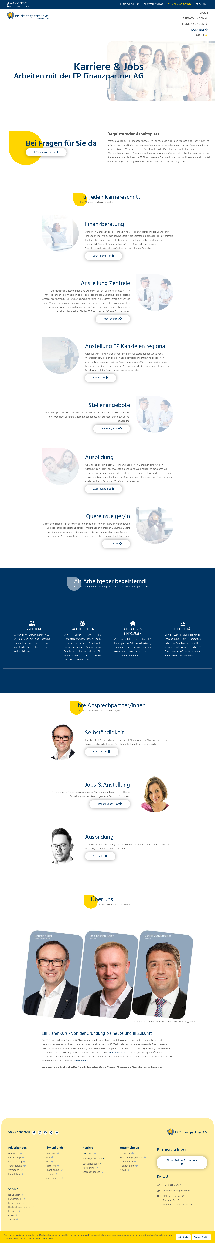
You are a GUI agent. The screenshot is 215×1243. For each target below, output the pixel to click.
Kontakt (114, 544)
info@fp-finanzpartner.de (177, 1191)
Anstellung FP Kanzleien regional (125, 346)
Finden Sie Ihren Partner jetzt (182, 1160)
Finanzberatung (104, 224)
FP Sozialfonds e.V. (118, 1053)
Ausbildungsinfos (102, 489)
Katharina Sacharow (108, 804)
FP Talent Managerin (45, 152)
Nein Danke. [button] (183, 1237)
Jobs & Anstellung (107, 785)
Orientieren (99, 378)
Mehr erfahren (111, 319)
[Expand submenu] (206, 18)
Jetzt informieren (102, 256)
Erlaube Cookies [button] (201, 1237)
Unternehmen (80, 1061)
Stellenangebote (109, 405)
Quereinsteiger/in (108, 516)
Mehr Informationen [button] (45, 1239)
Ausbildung (99, 457)
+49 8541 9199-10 (18, 3)
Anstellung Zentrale (105, 283)
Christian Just (100, 752)
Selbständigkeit (104, 733)
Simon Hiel (98, 856)
